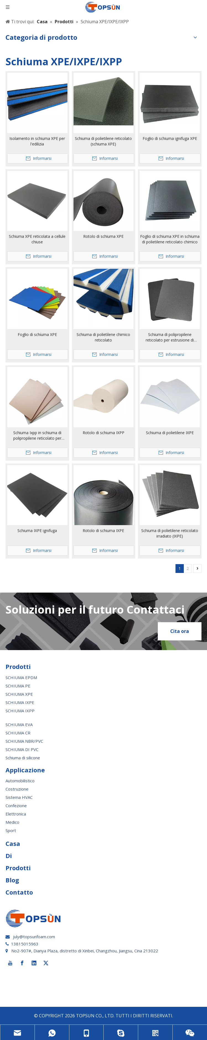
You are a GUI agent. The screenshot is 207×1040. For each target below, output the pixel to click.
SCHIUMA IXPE (20, 702)
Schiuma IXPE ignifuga (37, 530)
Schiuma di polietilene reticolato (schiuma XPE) (103, 141)
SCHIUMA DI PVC (22, 749)
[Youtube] (10, 963)
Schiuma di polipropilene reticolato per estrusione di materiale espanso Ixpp (170, 337)
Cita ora (179, 631)
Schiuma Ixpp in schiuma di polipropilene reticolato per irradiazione (37, 435)
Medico (12, 822)
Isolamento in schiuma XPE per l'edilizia (37, 141)
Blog (12, 880)
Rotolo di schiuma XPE (103, 236)
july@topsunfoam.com (34, 936)
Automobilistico (20, 780)
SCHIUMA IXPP (20, 710)
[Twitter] (46, 963)
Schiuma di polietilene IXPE (170, 432)
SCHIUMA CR (18, 733)
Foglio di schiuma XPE (37, 334)
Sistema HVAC (19, 797)
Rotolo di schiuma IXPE (103, 530)
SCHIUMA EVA (19, 724)
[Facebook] (22, 963)
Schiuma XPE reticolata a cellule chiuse (37, 239)
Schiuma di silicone (23, 757)
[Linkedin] (34, 963)
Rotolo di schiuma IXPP (103, 432)
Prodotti (18, 868)
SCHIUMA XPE (19, 694)
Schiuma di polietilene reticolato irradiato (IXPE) (169, 533)
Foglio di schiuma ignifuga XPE (170, 138)
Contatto (19, 892)
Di (9, 855)
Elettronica (16, 814)
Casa (13, 843)
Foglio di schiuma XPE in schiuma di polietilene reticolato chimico (170, 239)
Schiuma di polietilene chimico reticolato (103, 337)
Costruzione (17, 789)
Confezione (16, 805)
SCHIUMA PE (18, 686)
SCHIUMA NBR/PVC (24, 741)
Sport (11, 830)
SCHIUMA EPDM (21, 677)
